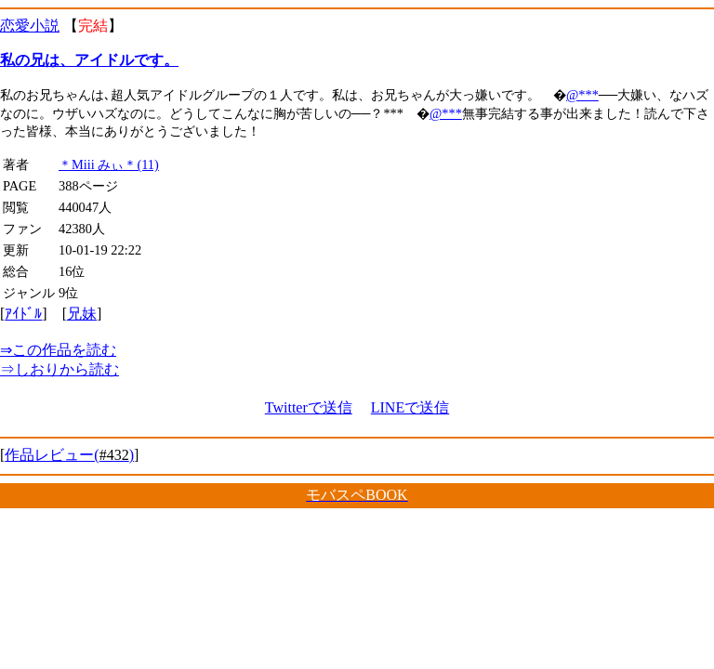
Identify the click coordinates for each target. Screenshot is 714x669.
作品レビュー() (69, 455)
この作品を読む (58, 350)
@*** (582, 94)
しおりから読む (59, 369)
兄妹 (82, 313)
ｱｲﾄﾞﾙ (23, 313)
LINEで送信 (410, 407)
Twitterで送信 (308, 407)
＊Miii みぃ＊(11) (109, 164)
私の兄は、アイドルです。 (89, 60)
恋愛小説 (30, 25)
